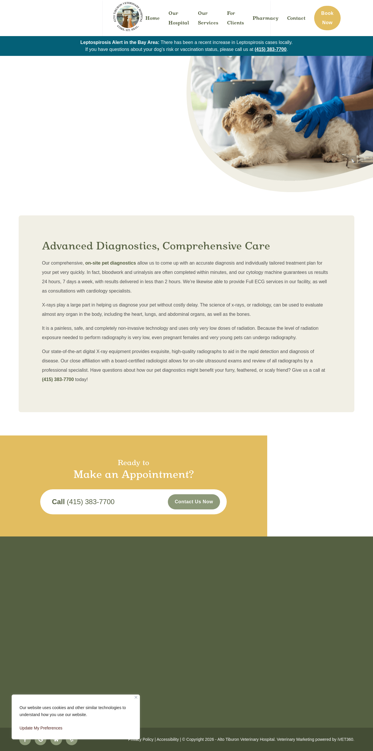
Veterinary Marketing (295, 739)
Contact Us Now (247, 503)
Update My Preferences (41, 728)
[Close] (136, 697)
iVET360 (345, 739)
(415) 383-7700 (270, 49)
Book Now (342, 17)
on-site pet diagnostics (110, 263)
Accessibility (167, 739)
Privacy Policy (141, 739)
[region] (76, 717)
